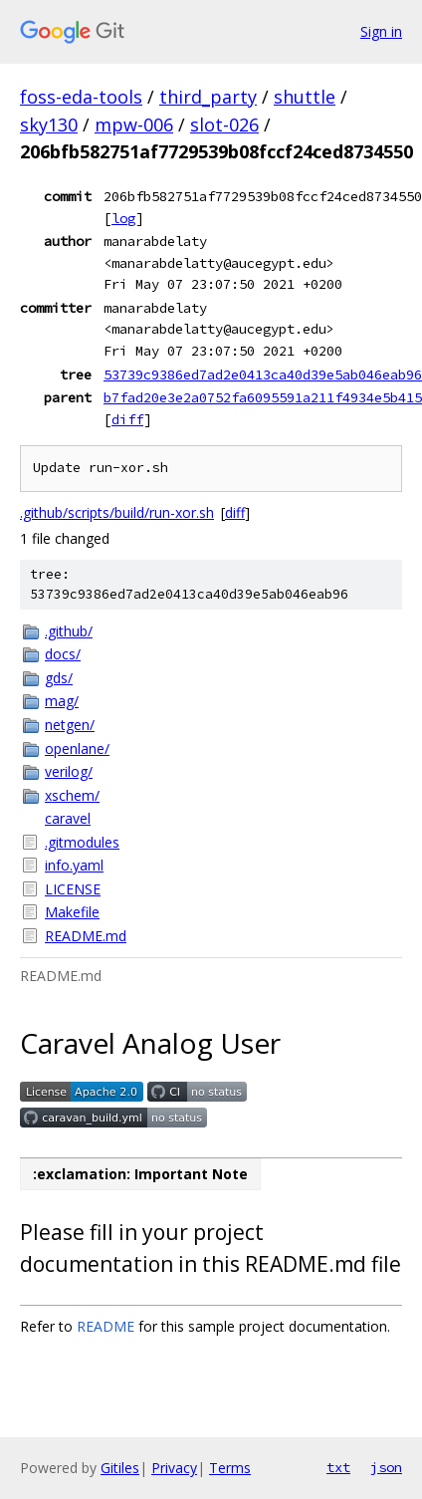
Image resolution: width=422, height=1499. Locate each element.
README (105, 1326)
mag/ (62, 700)
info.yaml (74, 865)
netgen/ (70, 724)
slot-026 (224, 124)
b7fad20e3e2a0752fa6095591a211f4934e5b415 (263, 397)
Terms (230, 1467)
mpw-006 (134, 124)
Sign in (381, 31)
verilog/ (69, 771)
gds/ (59, 677)
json (386, 1467)
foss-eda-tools (81, 97)
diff (127, 419)
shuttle (304, 97)
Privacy (174, 1467)
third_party (208, 97)
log (123, 218)
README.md (85, 935)
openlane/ (77, 748)
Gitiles (120, 1467)
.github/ (69, 631)
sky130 (49, 124)
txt (338, 1467)
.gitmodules (82, 842)
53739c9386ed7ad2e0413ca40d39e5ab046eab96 (263, 374)
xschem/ (72, 795)
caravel (68, 818)
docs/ (63, 653)
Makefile (72, 911)
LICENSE (73, 888)
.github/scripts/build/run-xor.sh (117, 512)
